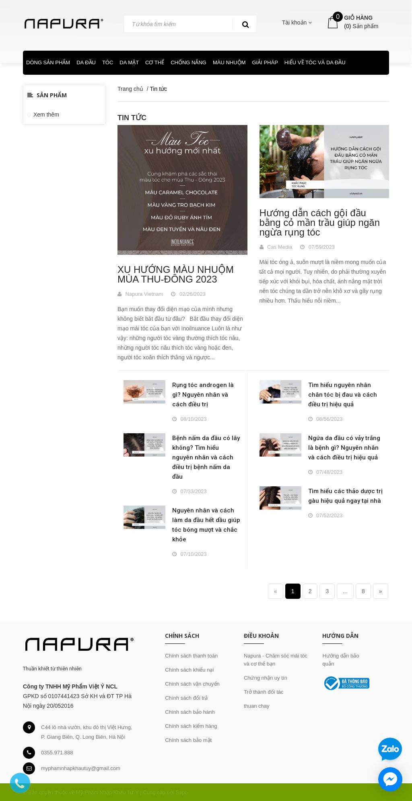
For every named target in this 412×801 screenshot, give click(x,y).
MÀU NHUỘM (229, 62)
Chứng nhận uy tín (265, 678)
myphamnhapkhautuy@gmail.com (80, 768)
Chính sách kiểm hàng (191, 726)
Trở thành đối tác (264, 692)
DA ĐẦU (86, 62)
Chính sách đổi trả (186, 698)
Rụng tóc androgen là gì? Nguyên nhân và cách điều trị (203, 394)
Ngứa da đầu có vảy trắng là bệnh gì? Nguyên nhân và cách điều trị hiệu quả (344, 447)
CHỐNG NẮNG (188, 62)
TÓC (107, 62)
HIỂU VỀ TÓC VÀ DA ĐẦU (315, 62)
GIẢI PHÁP (265, 62)
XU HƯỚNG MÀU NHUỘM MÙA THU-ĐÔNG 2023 (175, 274)
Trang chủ (130, 89)
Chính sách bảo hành (189, 712)
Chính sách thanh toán (191, 656)
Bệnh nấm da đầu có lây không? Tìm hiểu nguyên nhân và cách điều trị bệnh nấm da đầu (206, 457)
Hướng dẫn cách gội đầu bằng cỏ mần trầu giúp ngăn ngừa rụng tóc (320, 222)
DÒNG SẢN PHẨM (48, 62)
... (345, 591)
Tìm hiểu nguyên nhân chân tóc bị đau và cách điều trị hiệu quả (342, 394)
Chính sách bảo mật (188, 740)
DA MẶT (129, 62)
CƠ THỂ (154, 62)
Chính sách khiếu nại (189, 670)
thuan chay (257, 706)
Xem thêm (46, 114)
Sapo (181, 792)
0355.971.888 (57, 753)
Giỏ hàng (358, 17)
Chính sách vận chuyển (192, 684)
